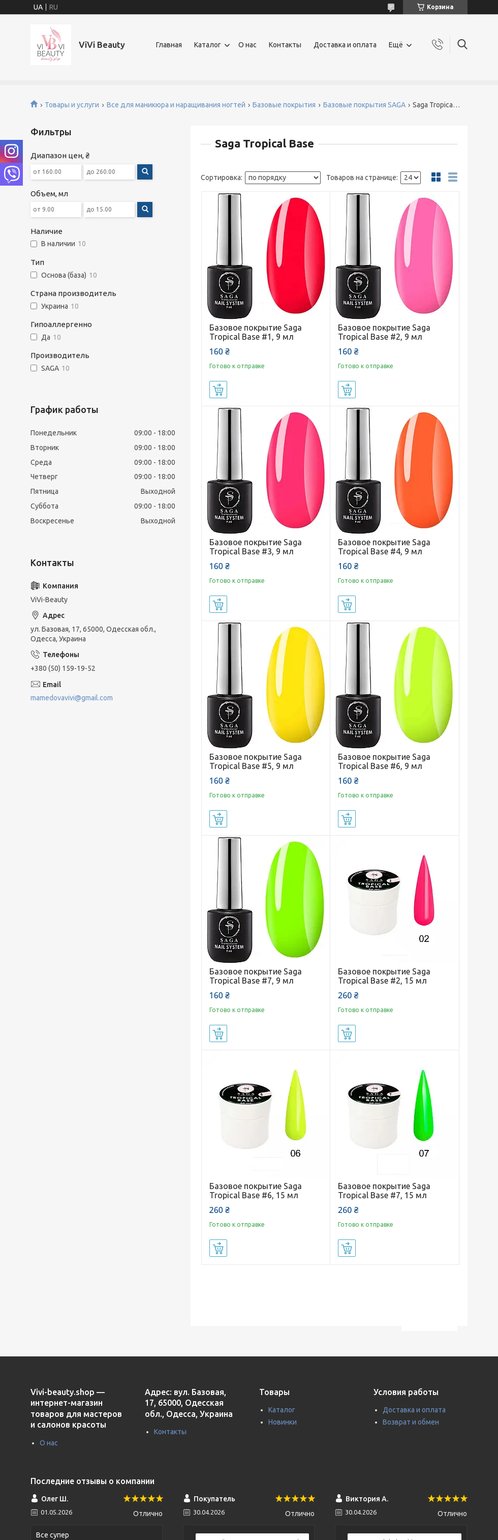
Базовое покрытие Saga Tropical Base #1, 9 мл (255, 332)
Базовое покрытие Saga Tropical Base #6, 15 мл (255, 1190)
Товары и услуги (72, 105)
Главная (169, 45)
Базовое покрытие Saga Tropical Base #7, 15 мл (384, 1190)
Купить (218, 389)
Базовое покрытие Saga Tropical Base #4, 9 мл (384, 547)
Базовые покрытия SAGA (364, 105)
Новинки (282, 1422)
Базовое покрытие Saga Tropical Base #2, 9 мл (384, 332)
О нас (247, 45)
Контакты (285, 45)
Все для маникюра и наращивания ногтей (176, 105)
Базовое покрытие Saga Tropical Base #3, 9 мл (255, 547)
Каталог (207, 45)
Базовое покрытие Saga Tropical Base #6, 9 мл (384, 761)
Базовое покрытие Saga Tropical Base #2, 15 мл (384, 976)
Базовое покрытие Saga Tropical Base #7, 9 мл (255, 976)
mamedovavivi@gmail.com (71, 698)
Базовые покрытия (284, 105)
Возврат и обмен (411, 1422)
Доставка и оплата (345, 45)
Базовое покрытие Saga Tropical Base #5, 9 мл (255, 761)
